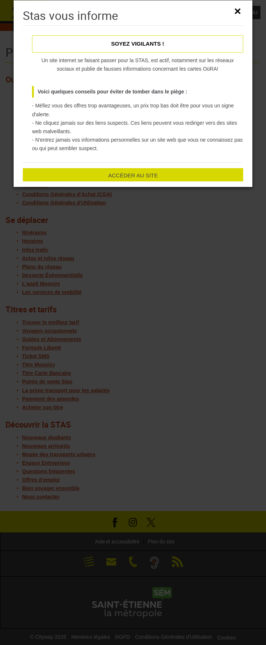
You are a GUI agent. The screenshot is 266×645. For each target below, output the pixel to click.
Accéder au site (133, 175)
